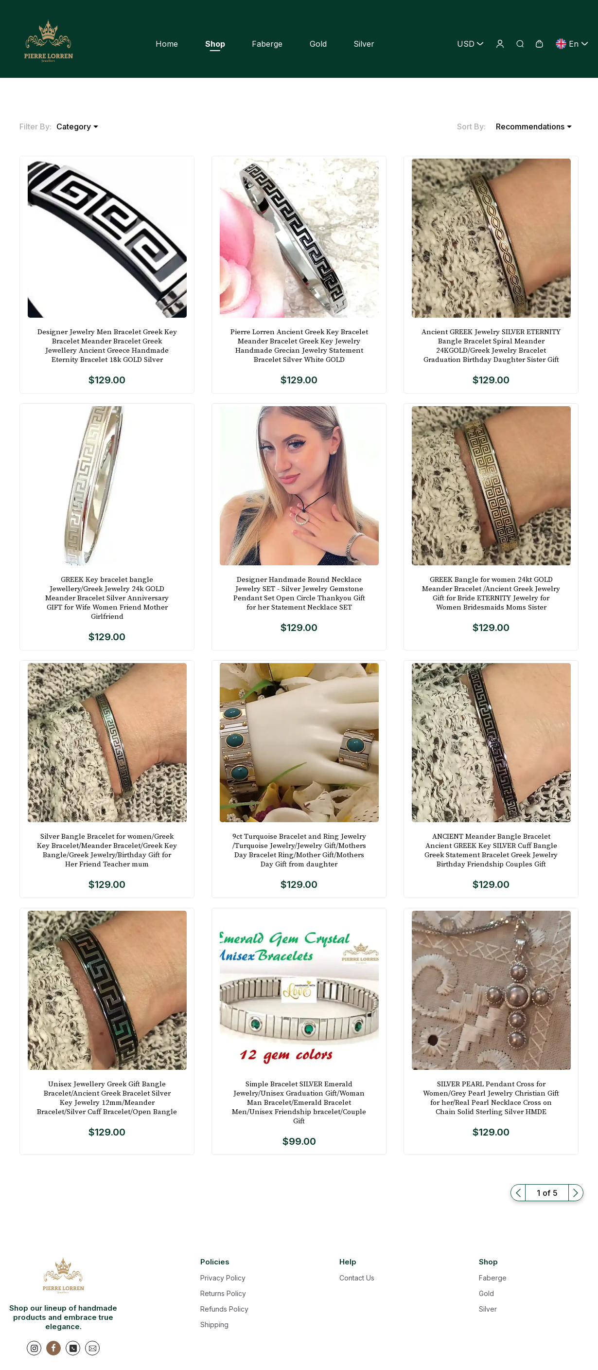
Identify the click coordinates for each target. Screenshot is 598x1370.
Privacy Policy (223, 1278)
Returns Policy (223, 1293)
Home (167, 44)
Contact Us (356, 1278)
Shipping (214, 1324)
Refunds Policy (224, 1309)
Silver (363, 44)
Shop (215, 44)
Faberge (267, 44)
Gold (318, 44)
